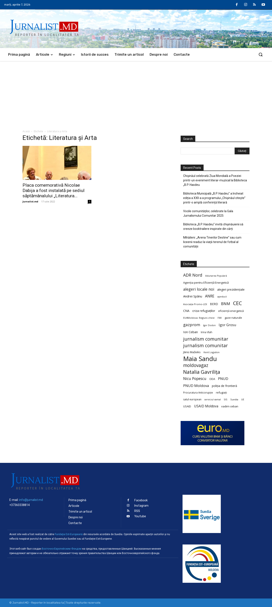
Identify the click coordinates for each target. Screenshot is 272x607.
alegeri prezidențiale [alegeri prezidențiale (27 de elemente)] (231, 289)
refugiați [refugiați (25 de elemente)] (221, 392)
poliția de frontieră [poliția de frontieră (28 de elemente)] (224, 386)
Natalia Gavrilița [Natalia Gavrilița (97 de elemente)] (201, 372)
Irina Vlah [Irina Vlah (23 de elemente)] (206, 332)
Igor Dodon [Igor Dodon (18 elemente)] (209, 325)
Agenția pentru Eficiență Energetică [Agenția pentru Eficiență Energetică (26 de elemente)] (206, 282)
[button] (260, 54)
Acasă (26, 131)
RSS (137, 511)
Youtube (140, 516)
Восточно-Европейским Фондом (61, 548)
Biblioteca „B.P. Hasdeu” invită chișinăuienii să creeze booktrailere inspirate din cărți (213, 226)
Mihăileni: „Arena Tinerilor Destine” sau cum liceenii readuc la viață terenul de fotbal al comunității (212, 242)
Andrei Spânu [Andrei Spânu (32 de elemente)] (192, 296)
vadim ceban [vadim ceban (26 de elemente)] (229, 406)
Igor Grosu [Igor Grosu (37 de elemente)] (227, 325)
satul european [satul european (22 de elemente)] (192, 399)
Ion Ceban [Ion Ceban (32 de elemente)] (190, 332)
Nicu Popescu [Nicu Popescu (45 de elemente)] (194, 378)
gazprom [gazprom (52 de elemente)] (191, 324)
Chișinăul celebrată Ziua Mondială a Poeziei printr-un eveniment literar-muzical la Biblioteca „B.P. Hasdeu (215, 180)
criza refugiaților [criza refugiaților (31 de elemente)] (203, 310)
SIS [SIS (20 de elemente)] (225, 399)
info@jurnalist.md (31, 500)
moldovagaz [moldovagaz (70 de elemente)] (195, 365)
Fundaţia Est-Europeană (69, 534)
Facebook (141, 500)
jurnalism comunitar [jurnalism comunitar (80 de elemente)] (205, 339)
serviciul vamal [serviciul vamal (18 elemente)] (212, 399)
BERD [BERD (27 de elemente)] (214, 304)
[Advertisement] (136, 93)
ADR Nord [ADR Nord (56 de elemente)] (192, 275)
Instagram (141, 505)
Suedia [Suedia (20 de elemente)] (234, 399)
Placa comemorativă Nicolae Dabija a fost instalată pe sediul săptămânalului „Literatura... (54, 190)
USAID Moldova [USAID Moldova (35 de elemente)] (206, 406)
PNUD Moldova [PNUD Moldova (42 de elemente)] (196, 385)
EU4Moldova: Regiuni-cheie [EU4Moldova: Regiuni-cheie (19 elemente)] (199, 317)
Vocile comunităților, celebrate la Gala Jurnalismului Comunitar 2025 (208, 213)
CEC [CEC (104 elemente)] (237, 303)
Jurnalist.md (30, 201)
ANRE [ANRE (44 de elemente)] (209, 296)
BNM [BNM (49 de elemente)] (225, 303)
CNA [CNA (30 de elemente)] (186, 311)
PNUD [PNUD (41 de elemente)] (223, 378)
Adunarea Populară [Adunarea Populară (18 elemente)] (216, 275)
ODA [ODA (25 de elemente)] (212, 379)
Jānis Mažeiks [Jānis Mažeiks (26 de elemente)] (192, 352)
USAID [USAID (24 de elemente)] (187, 406)
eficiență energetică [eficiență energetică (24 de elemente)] (231, 311)
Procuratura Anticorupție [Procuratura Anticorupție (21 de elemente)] (198, 392)
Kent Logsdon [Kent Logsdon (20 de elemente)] (212, 352)
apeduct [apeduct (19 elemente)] (222, 296)
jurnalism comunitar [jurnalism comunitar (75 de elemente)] (205, 345)
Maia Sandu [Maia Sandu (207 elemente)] (200, 359)
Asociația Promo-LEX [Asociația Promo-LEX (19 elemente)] (195, 304)
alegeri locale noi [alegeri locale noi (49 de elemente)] (198, 289)
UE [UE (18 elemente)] (242, 399)
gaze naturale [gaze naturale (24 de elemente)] (233, 318)
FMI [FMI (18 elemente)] (220, 317)
